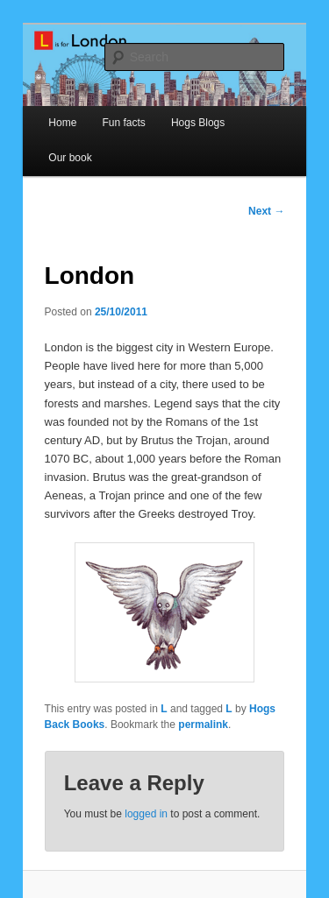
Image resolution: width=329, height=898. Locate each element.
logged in (146, 814)
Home (62, 123)
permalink (203, 724)
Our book (69, 158)
